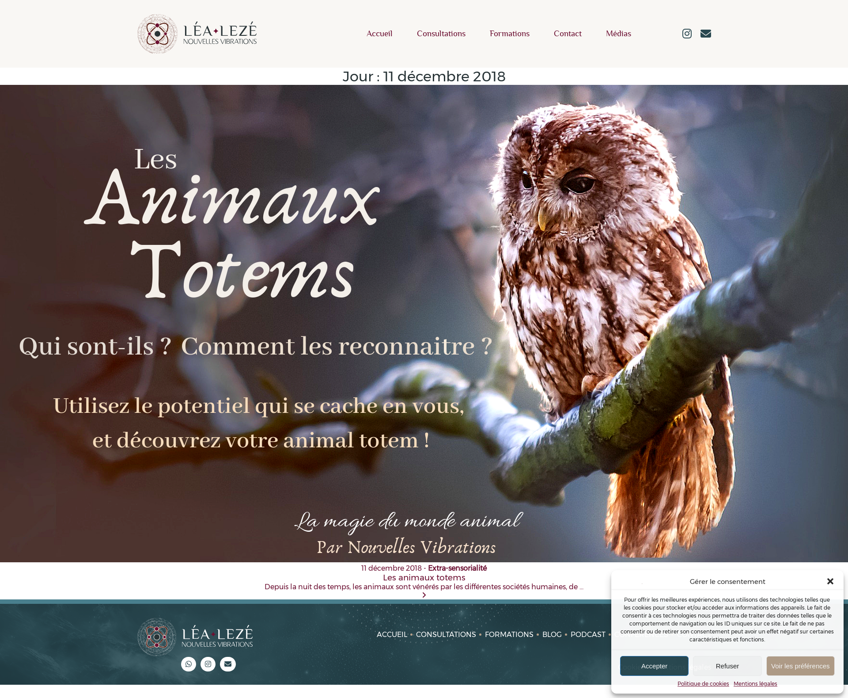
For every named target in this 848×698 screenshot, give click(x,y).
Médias (618, 34)
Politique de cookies (703, 683)
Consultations (441, 34)
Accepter (654, 666)
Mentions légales (755, 683)
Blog (552, 634)
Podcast (588, 634)
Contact (568, 34)
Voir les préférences (800, 666)
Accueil (380, 34)
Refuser (727, 666)
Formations (510, 34)
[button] (830, 581)
